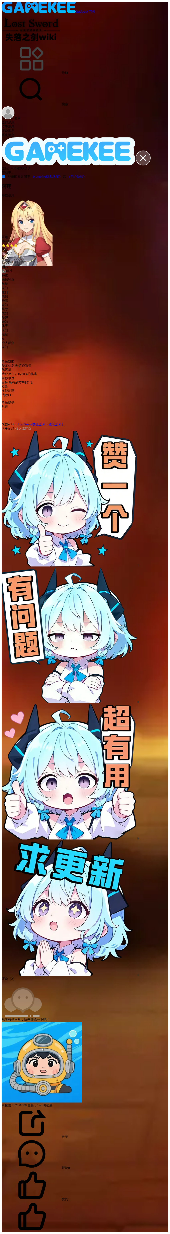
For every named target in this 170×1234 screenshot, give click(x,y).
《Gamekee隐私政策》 (47, 176)
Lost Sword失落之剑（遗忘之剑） (41, 424)
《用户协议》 (76, 176)
